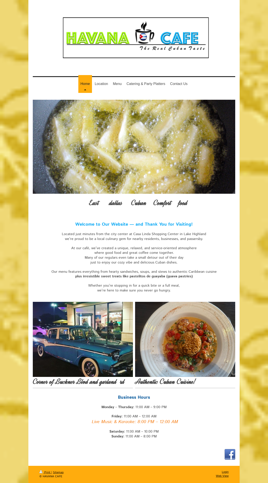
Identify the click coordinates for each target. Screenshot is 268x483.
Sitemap (58, 472)
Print (45, 472)
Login (225, 472)
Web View (222, 476)
